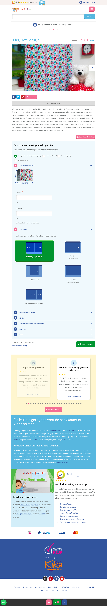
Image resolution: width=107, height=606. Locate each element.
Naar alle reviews (53, 410)
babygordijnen (71, 430)
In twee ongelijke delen (34, 303)
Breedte (19, 208)
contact (42, 514)
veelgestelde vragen (24, 514)
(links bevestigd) (73, 258)
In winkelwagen (85, 344)
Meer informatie (53, 103)
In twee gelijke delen (34, 257)
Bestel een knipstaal (85, 137)
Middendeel (34, 280)
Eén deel (73, 256)
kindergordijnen (56, 430)
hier (63, 440)
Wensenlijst (31, 97)
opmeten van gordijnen (29, 505)
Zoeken (89, 17)
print (35, 440)
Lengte (19, 192)
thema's (17, 440)
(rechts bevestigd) (73, 282)
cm (17, 202)
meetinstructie (62, 462)
